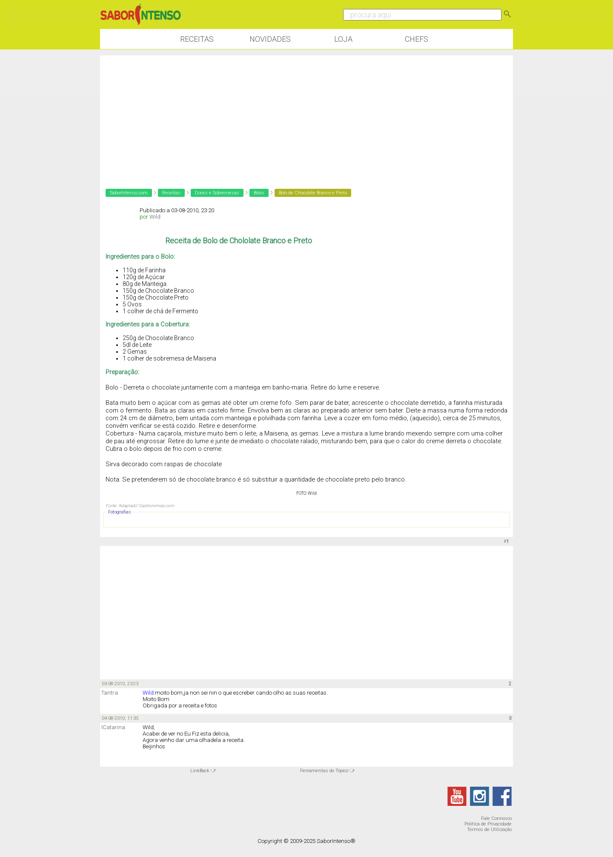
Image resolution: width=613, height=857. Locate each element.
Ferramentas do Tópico (324, 770)
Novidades (270, 39)
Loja (343, 39)
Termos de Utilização (489, 829)
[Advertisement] (306, 115)
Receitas (197, 39)
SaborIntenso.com (129, 193)
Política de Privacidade (488, 824)
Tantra (109, 693)
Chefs (416, 39)
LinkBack (199, 770)
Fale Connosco (496, 818)
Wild (154, 217)
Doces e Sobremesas (217, 193)
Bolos (259, 193)
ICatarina (113, 727)
